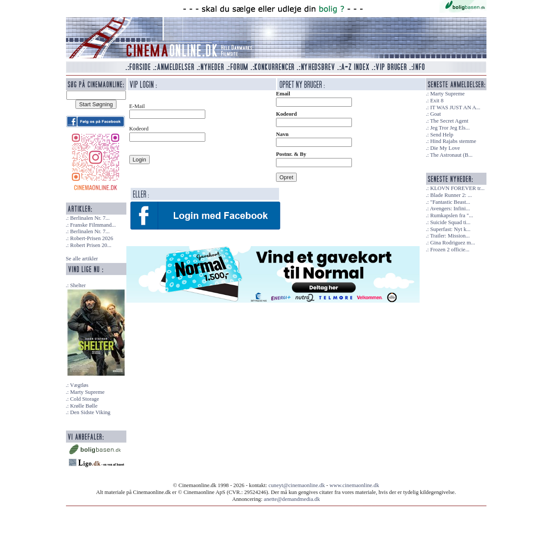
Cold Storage (84, 399)
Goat (435, 114)
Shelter (77, 285)
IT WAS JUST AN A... (455, 107)
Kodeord (286, 114)
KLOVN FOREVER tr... (457, 188)
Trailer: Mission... (450, 236)
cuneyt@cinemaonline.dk (297, 485)
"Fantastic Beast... (450, 202)
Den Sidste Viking (90, 412)
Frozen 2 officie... (449, 250)
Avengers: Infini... (450, 209)
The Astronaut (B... (451, 155)
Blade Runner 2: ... (451, 195)
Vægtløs (79, 385)
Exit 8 (436, 101)
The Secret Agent (449, 121)
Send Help (441, 135)
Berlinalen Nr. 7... (90, 218)
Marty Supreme (87, 392)
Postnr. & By (291, 154)
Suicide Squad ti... (450, 222)
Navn (282, 134)
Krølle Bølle (83, 406)
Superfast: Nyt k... (450, 229)
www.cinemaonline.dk (354, 485)
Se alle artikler (82, 259)
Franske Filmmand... (93, 225)
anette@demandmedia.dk (292, 499)
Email (283, 94)
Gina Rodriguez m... (452, 243)
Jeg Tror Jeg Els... (450, 128)
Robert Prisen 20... (90, 245)
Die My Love (445, 148)
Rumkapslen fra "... (451, 215)
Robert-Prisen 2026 (91, 238)
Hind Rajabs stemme (453, 141)
